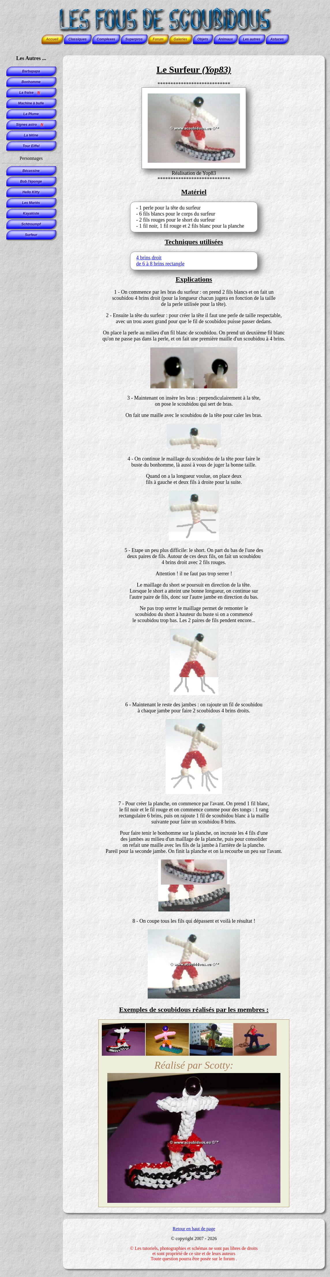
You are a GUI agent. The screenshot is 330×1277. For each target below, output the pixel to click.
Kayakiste (31, 213)
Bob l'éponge (31, 181)
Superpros (133, 39)
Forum (158, 39)
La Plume (31, 114)
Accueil (52, 39)
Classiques (77, 39)
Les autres (251, 39)
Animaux (225, 39)
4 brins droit (149, 258)
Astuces (277, 39)
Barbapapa (31, 71)
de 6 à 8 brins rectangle (160, 264)
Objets (202, 39)
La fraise (31, 92)
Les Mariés (31, 203)
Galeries (180, 39)
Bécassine (31, 171)
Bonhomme (31, 82)
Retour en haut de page (193, 1228)
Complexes (106, 39)
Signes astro (31, 124)
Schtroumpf (31, 224)
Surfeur (31, 235)
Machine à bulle (31, 103)
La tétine (31, 135)
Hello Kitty (31, 192)
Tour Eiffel (31, 146)
